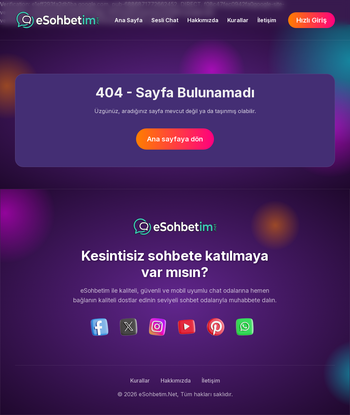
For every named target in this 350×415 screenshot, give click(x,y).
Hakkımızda (202, 20)
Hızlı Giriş (311, 20)
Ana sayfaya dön (175, 139)
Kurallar (237, 20)
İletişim (266, 20)
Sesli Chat (164, 20)
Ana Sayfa (129, 20)
